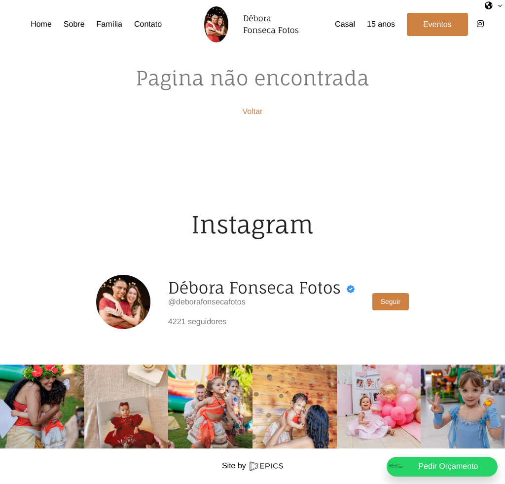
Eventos (437, 24)
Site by (252, 466)
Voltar (253, 112)
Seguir (390, 301)
